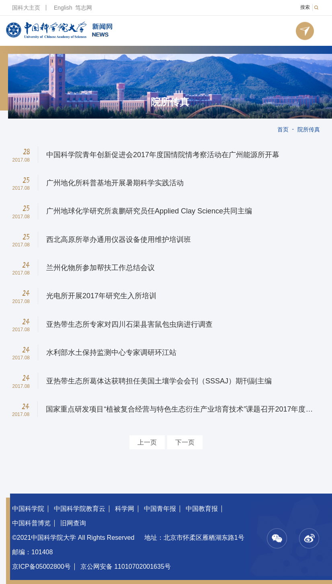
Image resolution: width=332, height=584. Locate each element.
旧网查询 (73, 523)
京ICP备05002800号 (41, 566)
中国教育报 (202, 508)
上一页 (147, 442)
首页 (283, 129)
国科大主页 (26, 7)
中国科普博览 (31, 523)
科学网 (124, 508)
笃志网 (83, 7)
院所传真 (170, 102)
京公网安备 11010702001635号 (125, 566)
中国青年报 (160, 508)
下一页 (185, 442)
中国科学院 (28, 508)
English (63, 7)
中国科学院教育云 (79, 508)
